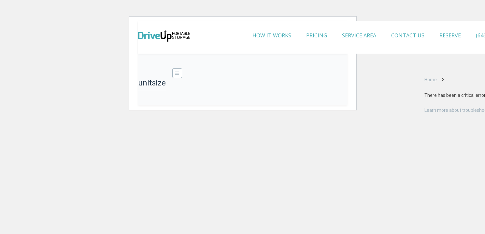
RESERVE (450, 35)
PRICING (316, 35)
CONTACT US (407, 35)
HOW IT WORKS (271, 35)
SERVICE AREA (359, 35)
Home (430, 79)
